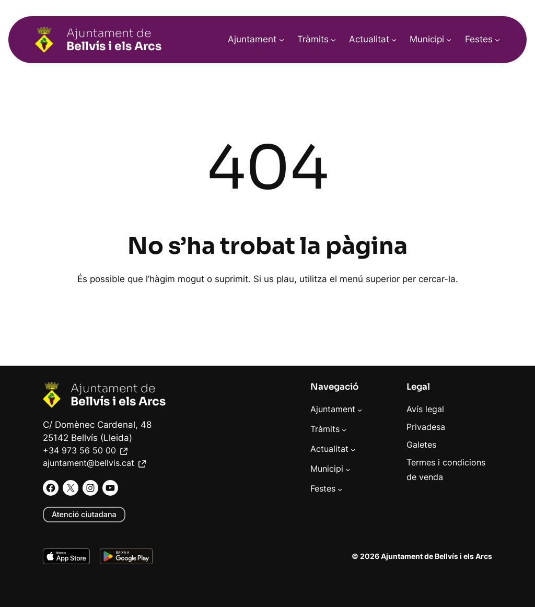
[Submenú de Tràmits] (333, 39)
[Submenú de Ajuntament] (281, 39)
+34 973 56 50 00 (86, 451)
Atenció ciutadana (84, 514)
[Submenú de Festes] (497, 39)
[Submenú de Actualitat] (394, 39)
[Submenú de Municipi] (448, 39)
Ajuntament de (113, 39)
